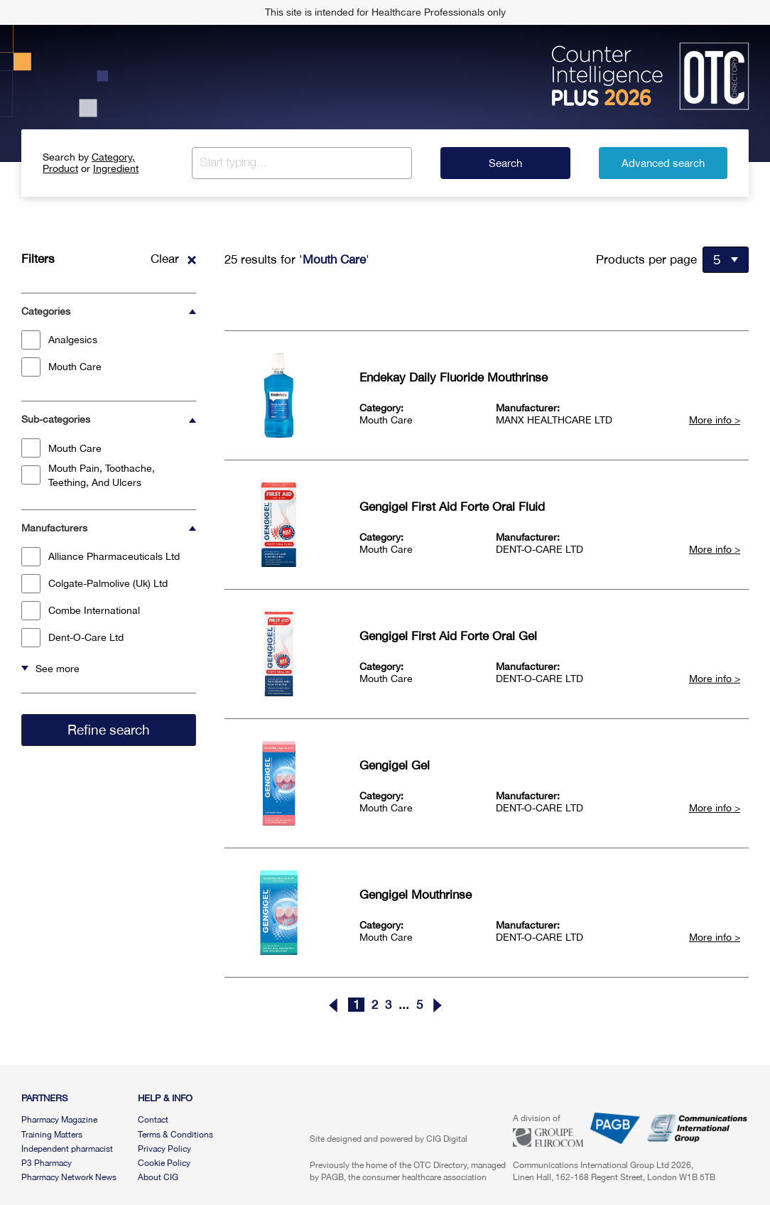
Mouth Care (61, 367)
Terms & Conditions (175, 1135)
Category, (113, 157)
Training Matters (51, 1135)
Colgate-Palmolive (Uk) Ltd (94, 583)
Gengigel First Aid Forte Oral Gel (448, 636)
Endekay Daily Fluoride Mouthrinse (453, 377)
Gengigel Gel (394, 765)
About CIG (158, 1177)
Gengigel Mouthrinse (415, 894)
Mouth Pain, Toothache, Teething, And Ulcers (88, 475)
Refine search (108, 729)
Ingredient (116, 168)
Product (60, 168)
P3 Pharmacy (46, 1163)
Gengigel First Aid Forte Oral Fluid (452, 506)
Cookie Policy (164, 1163)
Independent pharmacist (67, 1149)
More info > (714, 420)
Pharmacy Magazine (59, 1120)
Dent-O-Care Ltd (72, 637)
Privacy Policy (164, 1149)
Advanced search (663, 163)
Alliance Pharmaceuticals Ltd (100, 556)
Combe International (80, 610)
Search (505, 163)
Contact (153, 1120)
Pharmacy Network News (68, 1177)
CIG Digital (446, 1139)
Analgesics (59, 340)
